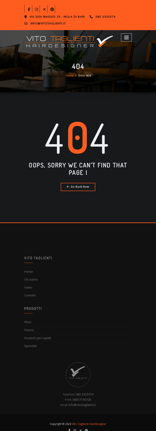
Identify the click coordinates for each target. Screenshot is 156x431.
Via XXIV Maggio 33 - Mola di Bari (54, 17)
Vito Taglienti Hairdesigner (89, 417)
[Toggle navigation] (127, 36)
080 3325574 (99, 17)
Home (70, 80)
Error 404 (84, 80)
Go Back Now (78, 185)
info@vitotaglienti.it (47, 23)
